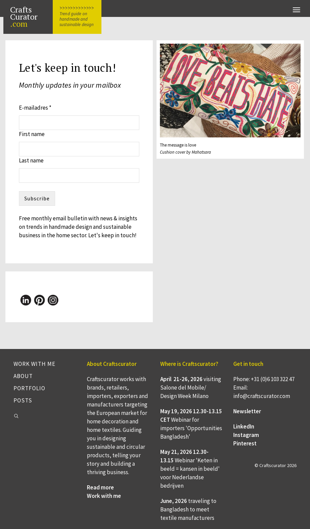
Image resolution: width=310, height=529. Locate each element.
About (23, 376)
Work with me (34, 364)
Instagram (246, 435)
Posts (23, 400)
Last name (31, 160)
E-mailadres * (35, 107)
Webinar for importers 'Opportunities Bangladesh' (191, 428)
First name (32, 134)
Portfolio (29, 388)
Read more (100, 487)
